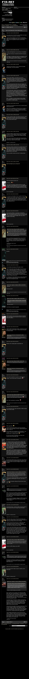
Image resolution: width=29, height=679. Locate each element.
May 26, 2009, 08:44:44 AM (12, 406)
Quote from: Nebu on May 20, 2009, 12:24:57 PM (15, 298)
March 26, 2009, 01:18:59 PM (13, 161)
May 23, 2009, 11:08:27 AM (12, 341)
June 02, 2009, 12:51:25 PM (12, 536)
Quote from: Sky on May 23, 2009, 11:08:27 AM (15, 361)
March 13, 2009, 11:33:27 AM (13, 144)
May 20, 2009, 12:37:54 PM (12, 295)
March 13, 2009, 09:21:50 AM (13, 114)
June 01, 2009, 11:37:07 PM (12, 439)
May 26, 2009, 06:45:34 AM (12, 391)
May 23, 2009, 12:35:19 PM (12, 358)
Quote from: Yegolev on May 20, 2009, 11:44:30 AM (16, 300)
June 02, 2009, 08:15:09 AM (12, 504)
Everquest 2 (7, 25)
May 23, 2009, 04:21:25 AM (12, 326)
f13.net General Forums (8, 24)
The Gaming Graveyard (15, 623)
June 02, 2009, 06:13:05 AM (12, 469)
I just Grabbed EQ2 (15, 25)
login (3, 9)
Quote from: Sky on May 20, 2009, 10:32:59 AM (15, 229)
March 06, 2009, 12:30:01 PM (13, 103)
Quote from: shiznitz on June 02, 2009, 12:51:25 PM (16, 581)
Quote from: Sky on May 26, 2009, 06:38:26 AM (15, 394)
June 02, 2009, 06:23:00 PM (12, 566)
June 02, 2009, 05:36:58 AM (12, 457)
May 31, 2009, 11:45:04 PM (12, 423)
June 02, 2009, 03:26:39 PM (12, 552)
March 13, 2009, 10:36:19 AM (13, 131)
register (6, 9)
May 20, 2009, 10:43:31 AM (12, 226)
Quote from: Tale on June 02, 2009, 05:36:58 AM (15, 539)
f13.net (3, 24)
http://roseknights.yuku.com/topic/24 (13, 163)
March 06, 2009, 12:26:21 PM (13, 75)
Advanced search (9, 20)
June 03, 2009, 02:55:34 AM (12, 578)
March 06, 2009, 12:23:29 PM (13, 64)
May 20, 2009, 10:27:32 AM (12, 178)
